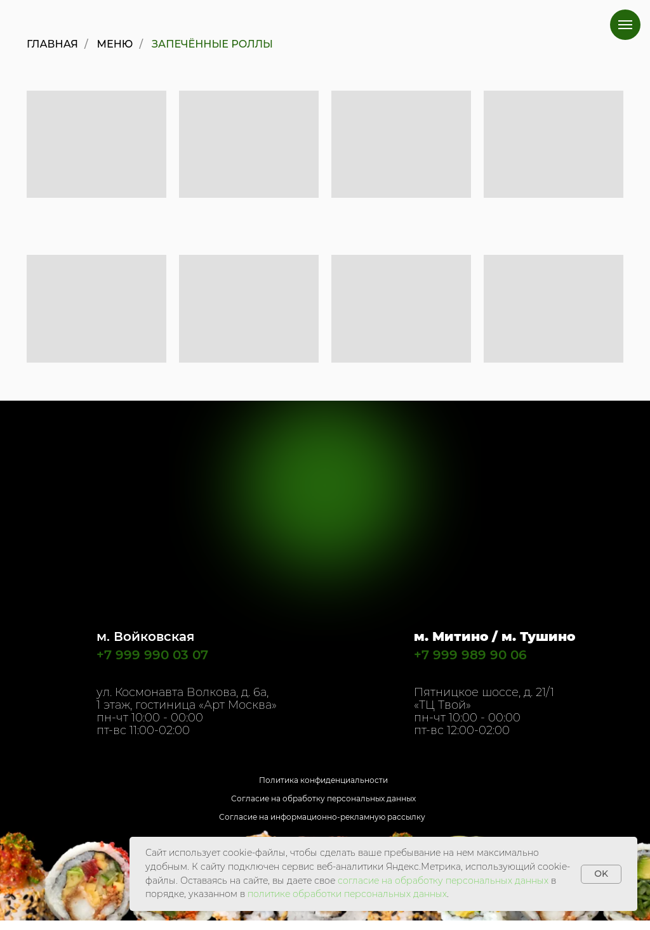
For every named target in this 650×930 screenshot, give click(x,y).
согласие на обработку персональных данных (443, 880)
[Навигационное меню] (625, 24)
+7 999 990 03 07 (152, 654)
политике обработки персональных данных (347, 894)
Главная (52, 44)
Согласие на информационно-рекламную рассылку (322, 817)
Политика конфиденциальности (323, 780)
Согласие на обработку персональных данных (323, 798)
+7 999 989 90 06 (470, 654)
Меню (115, 44)
